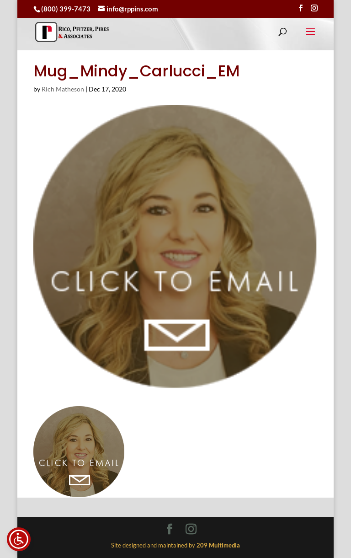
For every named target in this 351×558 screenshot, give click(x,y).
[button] (310, 37)
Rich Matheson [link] (63, 89)
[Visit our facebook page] (300, 8)
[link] (72, 31)
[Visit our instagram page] (314, 8)
